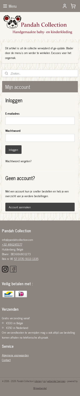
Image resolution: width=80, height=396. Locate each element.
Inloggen (13, 149)
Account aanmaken (20, 206)
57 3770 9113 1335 (26, 258)
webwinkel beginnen (56, 381)
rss (44, 381)
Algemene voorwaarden (15, 354)
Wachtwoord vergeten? (18, 161)
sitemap (38, 381)
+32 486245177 (12, 244)
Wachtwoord (12, 130)
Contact (6, 359)
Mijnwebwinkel (40, 388)
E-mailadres (12, 113)
